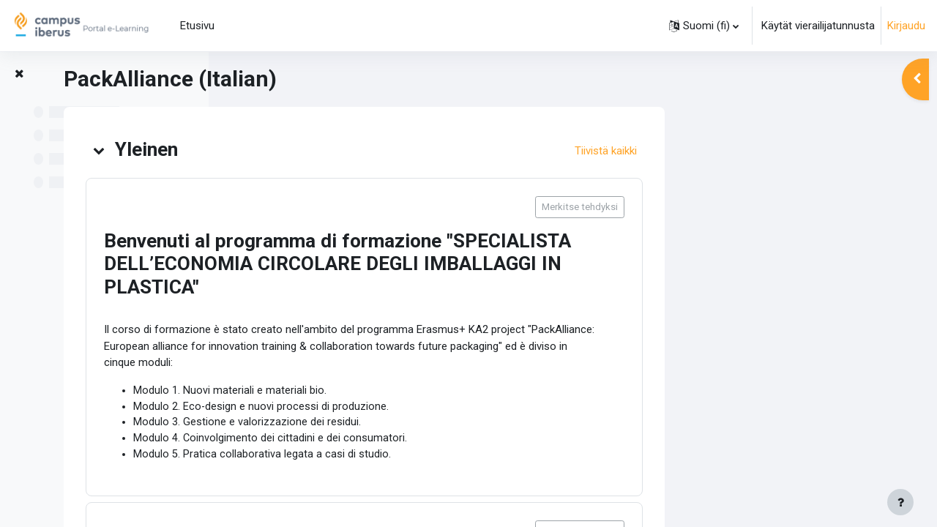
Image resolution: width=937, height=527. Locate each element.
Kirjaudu (906, 25)
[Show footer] (900, 502)
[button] (704, 25)
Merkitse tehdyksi (788, 206)
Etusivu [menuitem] (197, 25)
